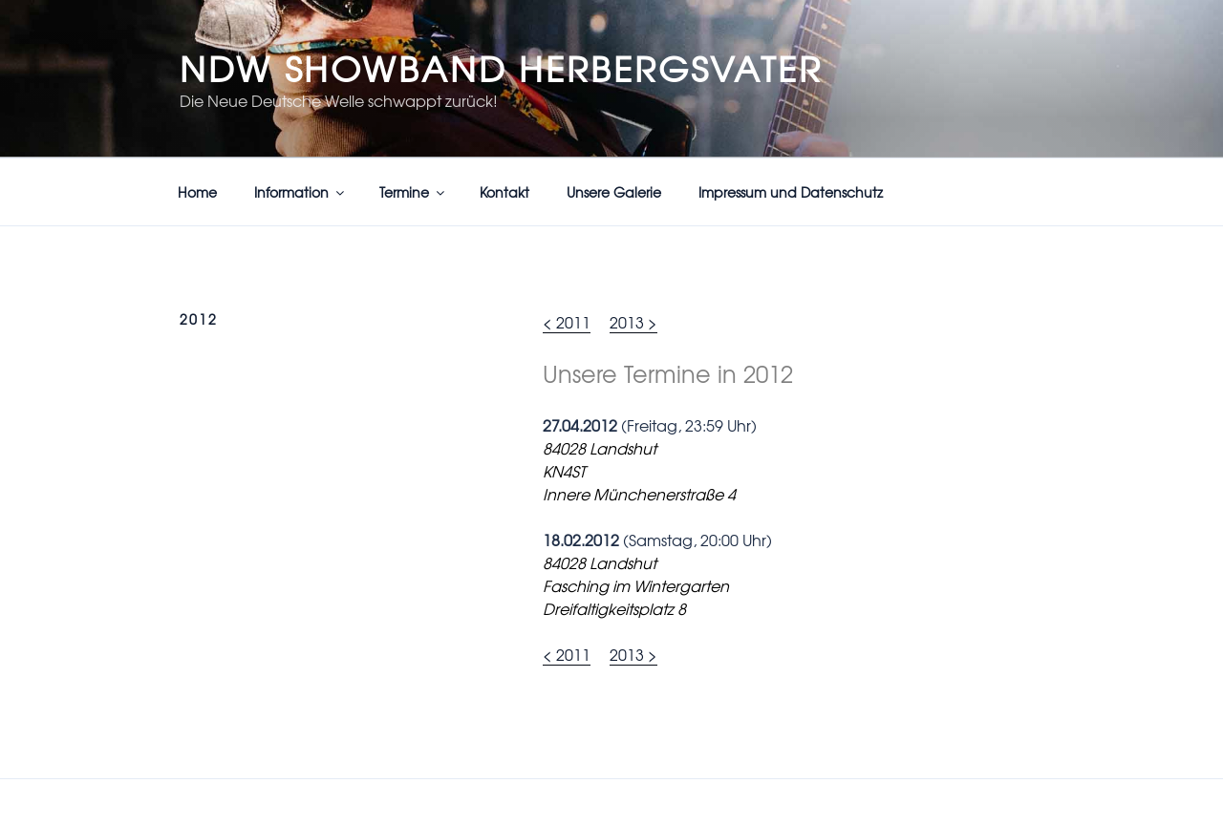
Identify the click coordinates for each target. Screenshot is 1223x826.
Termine (413, 191)
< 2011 (566, 321)
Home (197, 191)
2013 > (633, 321)
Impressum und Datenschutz (790, 191)
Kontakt (504, 191)
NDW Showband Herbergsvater (501, 67)
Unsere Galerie (614, 191)
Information (300, 191)
